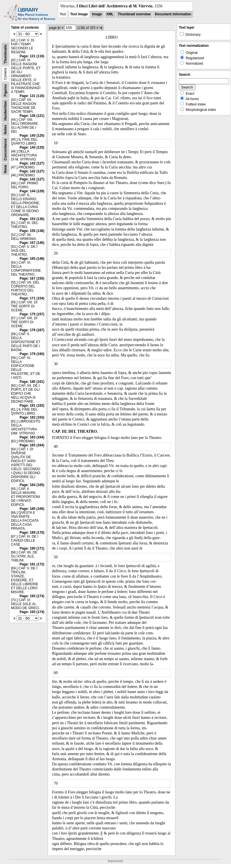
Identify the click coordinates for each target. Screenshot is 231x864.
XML (110, 14)
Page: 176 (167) (32, 330)
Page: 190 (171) (32, 548)
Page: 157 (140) (32, 243)
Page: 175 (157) (32, 314)
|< (59, 28)
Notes (5, 129)
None (5, 169)
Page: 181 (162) (32, 405)
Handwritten (5, 111)
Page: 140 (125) (32, 136)
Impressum (115, 861)
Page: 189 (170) (32, 533)
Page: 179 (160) (32, 354)
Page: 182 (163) (32, 417)
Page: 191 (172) (32, 564)
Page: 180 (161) (32, 382)
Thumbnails (5, 54)
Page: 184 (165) (32, 485)
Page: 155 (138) (32, 231)
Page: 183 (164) (32, 437)
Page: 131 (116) (32, 56)
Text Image (79, 14)
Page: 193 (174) (32, 596)
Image (97, 14)
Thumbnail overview (134, 14)
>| (100, 28)
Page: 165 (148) (32, 259)
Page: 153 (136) (32, 219)
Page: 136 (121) (32, 116)
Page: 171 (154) (32, 298)
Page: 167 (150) (32, 278)
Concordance (5, 149)
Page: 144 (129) (32, 191)
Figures (5, 90)
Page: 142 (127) (32, 163)
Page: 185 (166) (32, 509)
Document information (173, 14)
